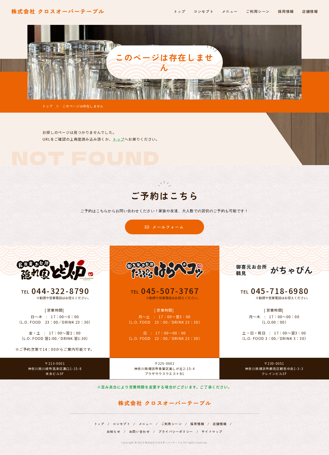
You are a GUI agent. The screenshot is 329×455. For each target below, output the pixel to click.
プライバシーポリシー (175, 431)
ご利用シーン (258, 11)
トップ (180, 11)
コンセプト (204, 11)
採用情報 (286, 11)
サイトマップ (212, 431)
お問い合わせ (139, 431)
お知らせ (114, 431)
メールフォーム (164, 227)
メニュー (230, 11)
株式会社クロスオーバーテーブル (164, 442)
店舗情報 (310, 11)
